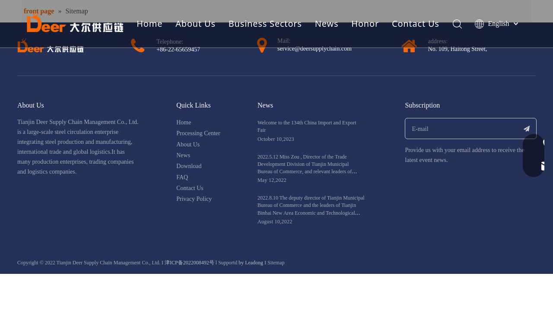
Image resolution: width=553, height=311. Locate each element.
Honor (365, 23)
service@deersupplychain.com (314, 48)
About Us (195, 23)
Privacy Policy (194, 199)
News (327, 23)
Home (149, 23)
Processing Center (198, 133)
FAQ (182, 177)
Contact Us (415, 23)
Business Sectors (265, 23)
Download (188, 166)
